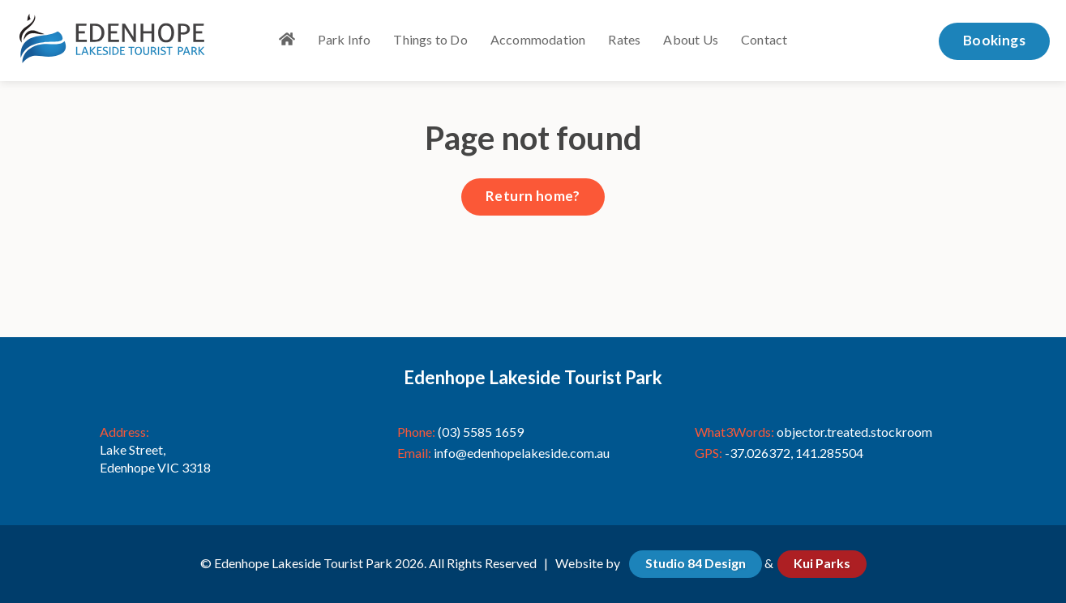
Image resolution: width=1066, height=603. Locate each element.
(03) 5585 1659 (481, 431)
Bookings (994, 40)
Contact (764, 39)
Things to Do (430, 39)
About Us (690, 39)
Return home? (533, 195)
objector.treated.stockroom (854, 431)
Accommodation (538, 39)
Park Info (344, 39)
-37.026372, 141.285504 (794, 452)
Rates (624, 39)
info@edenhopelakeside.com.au (522, 452)
